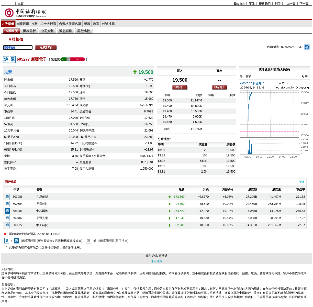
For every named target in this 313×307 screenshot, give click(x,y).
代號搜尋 (108, 24)
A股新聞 (23, 24)
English (239, 3)
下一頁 (304, 3)
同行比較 (83, 31)
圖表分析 (29, 31)
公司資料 (47, 31)
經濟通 (163, 255)
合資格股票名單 (70, 24)
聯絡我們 (264, 3)
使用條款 (156, 261)
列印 (277, 3)
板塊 (87, 24)
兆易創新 (42, 196)
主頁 (20, 3)
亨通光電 (42, 218)
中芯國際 (42, 211)
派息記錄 (65, 31)
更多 (302, 182)
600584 (17, 204)
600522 (17, 225)
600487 (17, 218)
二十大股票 (48, 24)
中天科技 (42, 225)
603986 (17, 196)
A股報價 (8, 24)
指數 (34, 24)
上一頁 (291, 3)
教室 (96, 24)
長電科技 (42, 204)
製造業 (55, 59)
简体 (252, 3)
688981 (17, 211)
